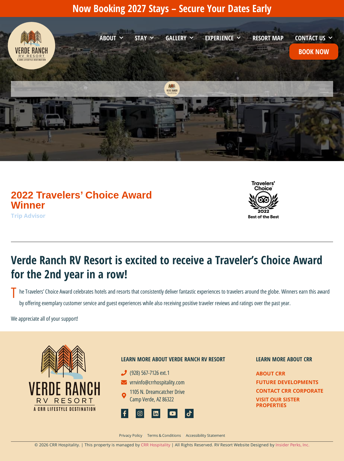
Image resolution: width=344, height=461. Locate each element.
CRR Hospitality (155, 444)
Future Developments (287, 382)
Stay (144, 38)
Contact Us (313, 38)
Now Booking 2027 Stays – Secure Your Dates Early (172, 8)
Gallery (180, 38)
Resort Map (268, 37)
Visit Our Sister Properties (278, 402)
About (111, 38)
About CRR (270, 373)
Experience (223, 38)
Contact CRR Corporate (289, 390)
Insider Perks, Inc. (292, 444)
